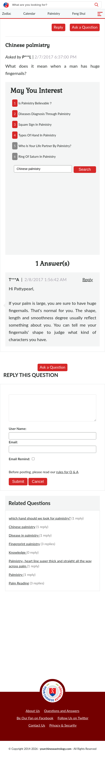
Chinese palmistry (22, 532)
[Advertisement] (52, 213)
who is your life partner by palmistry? (45, 146)
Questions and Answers (61, 716)
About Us (33, 716)
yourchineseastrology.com (55, 754)
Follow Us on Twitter (73, 723)
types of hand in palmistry (37, 135)
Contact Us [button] (36, 730)
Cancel (38, 487)
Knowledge (17, 557)
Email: (13, 447)
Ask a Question (85, 27)
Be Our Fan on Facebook (35, 723)
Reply (58, 27)
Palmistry (54, 13)
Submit (18, 487)
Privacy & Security (63, 730)
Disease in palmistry (24, 540)
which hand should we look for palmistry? (40, 523)
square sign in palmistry (35, 124)
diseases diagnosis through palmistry (45, 114)
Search (85, 169)
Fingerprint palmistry (24, 549)
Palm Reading (19, 588)
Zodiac (6, 13)
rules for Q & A (67, 477)
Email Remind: (19, 464)
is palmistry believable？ (35, 103)
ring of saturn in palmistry (37, 156)
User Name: (17, 434)
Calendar (29, 13)
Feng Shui (78, 13)
